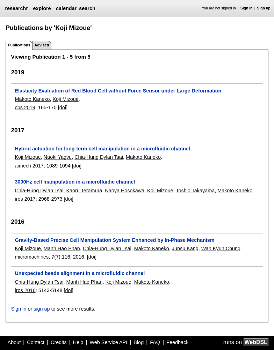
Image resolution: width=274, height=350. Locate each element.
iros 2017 (25, 199)
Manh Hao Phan (62, 248)
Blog (139, 342)
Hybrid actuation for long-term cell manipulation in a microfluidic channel (102, 148)
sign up (42, 309)
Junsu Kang (185, 248)
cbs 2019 (25, 107)
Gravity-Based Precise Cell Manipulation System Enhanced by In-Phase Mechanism (114, 240)
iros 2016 (25, 290)
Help (78, 342)
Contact (35, 342)
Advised (41, 45)
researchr (16, 8)
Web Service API (108, 342)
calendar (66, 8)
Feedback (177, 342)
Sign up (264, 8)
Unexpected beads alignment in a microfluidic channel (80, 273)
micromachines (32, 257)
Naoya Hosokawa (124, 190)
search (87, 8)
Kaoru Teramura (84, 190)
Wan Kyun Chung (220, 248)
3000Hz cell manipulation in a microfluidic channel (75, 182)
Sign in (246, 8)
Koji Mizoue (65, 99)
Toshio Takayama (195, 190)
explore (42, 8)
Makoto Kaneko (32, 99)
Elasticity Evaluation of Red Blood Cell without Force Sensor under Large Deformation (118, 91)
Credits (59, 342)
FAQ (155, 342)
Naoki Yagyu (58, 157)
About (14, 342)
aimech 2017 (29, 166)
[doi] (62, 107)
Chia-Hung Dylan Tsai (98, 157)
